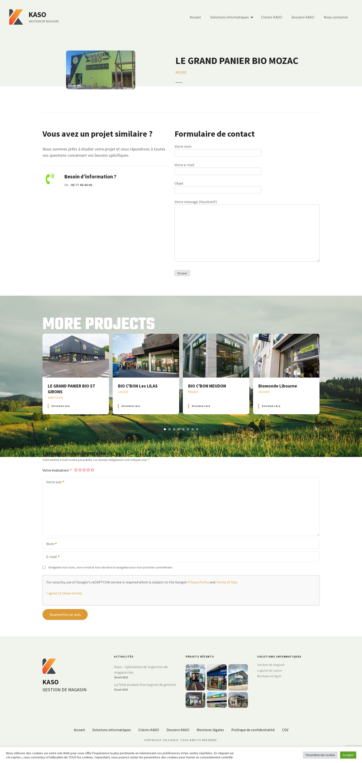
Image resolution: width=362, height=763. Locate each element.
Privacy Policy (198, 582)
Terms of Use (226, 582)
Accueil (195, 17)
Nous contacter (336, 17)
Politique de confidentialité (253, 729)
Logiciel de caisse (269, 670)
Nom (50, 544)
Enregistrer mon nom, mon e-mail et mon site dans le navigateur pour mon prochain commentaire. (110, 567)
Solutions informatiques (229, 17)
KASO (37, 14)
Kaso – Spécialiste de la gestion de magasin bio (141, 669)
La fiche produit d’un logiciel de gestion (145, 684)
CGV (285, 729)
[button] (45, 428)
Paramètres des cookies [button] (320, 755)
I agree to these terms (64, 593)
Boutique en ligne (269, 676)
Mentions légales (210, 729)
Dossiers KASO (302, 17)
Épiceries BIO (60, 406)
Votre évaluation (57, 470)
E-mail (51, 557)
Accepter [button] (348, 755)
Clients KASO (271, 17)
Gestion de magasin (271, 665)
